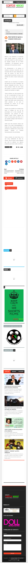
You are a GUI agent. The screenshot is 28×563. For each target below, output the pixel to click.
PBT (18, 560)
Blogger (17, 22)
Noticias (7, 147)
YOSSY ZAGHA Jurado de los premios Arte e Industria (13, 430)
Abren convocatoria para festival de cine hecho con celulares (13, 408)
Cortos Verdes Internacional (17, 558)
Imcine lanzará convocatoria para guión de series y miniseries (13, 386)
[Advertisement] (15, 236)
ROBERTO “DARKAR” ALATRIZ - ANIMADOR (12, 451)
